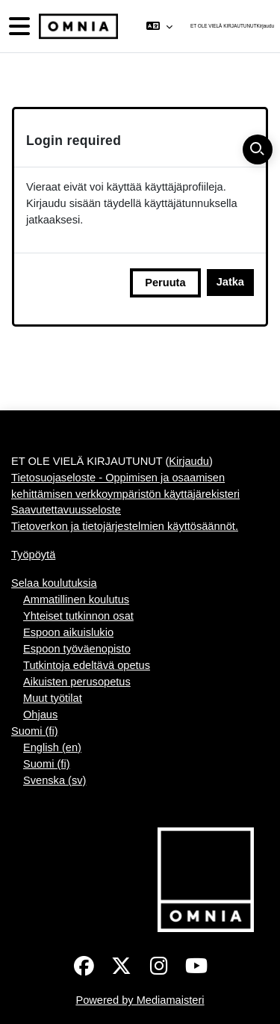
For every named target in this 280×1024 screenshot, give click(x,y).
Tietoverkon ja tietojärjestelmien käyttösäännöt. (124, 526)
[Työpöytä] (77, 26)
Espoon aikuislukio (68, 632)
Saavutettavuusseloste (66, 510)
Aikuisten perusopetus (77, 682)
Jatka (230, 282)
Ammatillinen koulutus (76, 599)
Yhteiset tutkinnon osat (78, 616)
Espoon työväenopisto (77, 649)
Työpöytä (33, 555)
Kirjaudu (265, 25)
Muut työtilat (52, 698)
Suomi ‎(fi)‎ (34, 731)
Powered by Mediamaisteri (139, 1000)
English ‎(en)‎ (52, 747)
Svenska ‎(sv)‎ (54, 780)
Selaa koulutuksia (54, 583)
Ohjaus (40, 715)
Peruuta (165, 283)
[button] (158, 26)
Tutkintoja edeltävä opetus (86, 665)
